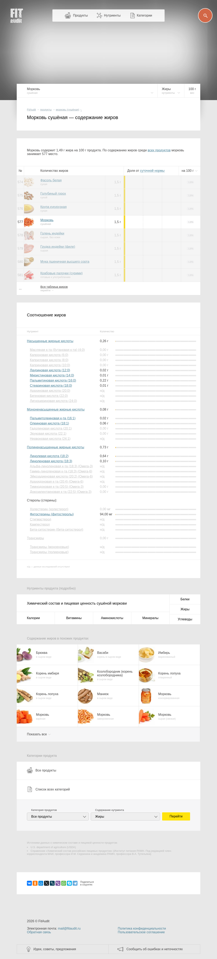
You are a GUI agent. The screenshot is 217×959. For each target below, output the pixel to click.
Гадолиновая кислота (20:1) (51, 428)
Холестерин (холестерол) (49, 509)
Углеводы (185, 619)
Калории (33, 618)
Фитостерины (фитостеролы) (52, 514)
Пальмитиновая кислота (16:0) (53, 380)
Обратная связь (39, 932)
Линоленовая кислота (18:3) (51, 461)
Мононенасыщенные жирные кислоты (56, 409)
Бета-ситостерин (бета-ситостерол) (56, 529)
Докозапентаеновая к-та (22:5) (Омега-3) (60, 491)
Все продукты (41, 770)
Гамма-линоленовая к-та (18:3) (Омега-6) (61, 471)
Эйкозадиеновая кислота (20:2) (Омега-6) (61, 476)
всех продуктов (159, 150)
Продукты (80, 15)
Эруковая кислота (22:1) (48, 433)
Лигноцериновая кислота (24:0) (53, 401)
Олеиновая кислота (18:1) (49, 423)
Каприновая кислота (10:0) (50, 365)
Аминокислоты (112, 618)
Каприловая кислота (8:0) (49, 360)
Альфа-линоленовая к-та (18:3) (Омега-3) (61, 466)
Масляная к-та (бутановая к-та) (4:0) (57, 350)
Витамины (74, 618)
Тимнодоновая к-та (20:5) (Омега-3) (56, 486)
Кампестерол (40, 524)
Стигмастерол (40, 519)
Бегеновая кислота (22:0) (49, 395)
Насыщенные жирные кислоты (50, 341)
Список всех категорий (48, 789)
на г (188, 170)
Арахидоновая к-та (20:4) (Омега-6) (56, 481)
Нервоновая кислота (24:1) (50, 438)
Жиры (184, 609)
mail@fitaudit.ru (69, 928)
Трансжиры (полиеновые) (49, 552)
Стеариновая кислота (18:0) (51, 385)
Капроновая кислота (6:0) (49, 355)
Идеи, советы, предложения (54, 949)
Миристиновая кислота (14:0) (52, 375)
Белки (184, 599)
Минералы (150, 618)
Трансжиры (35, 538)
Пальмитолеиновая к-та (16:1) (52, 418)
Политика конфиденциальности (142, 928)
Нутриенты (112, 15)
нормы (152, 170)
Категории (144, 15)
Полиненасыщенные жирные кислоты (55, 447)
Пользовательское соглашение (141, 932)
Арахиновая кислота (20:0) (50, 390)
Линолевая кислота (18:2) (49, 456)
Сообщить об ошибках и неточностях (154, 949)
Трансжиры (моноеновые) (49, 547)
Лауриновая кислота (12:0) (50, 370)
